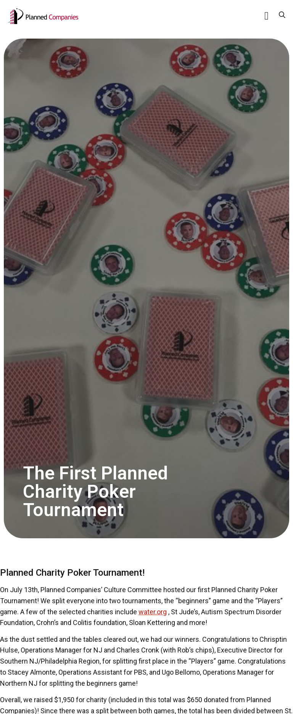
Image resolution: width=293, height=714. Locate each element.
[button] (266, 16)
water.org (152, 612)
